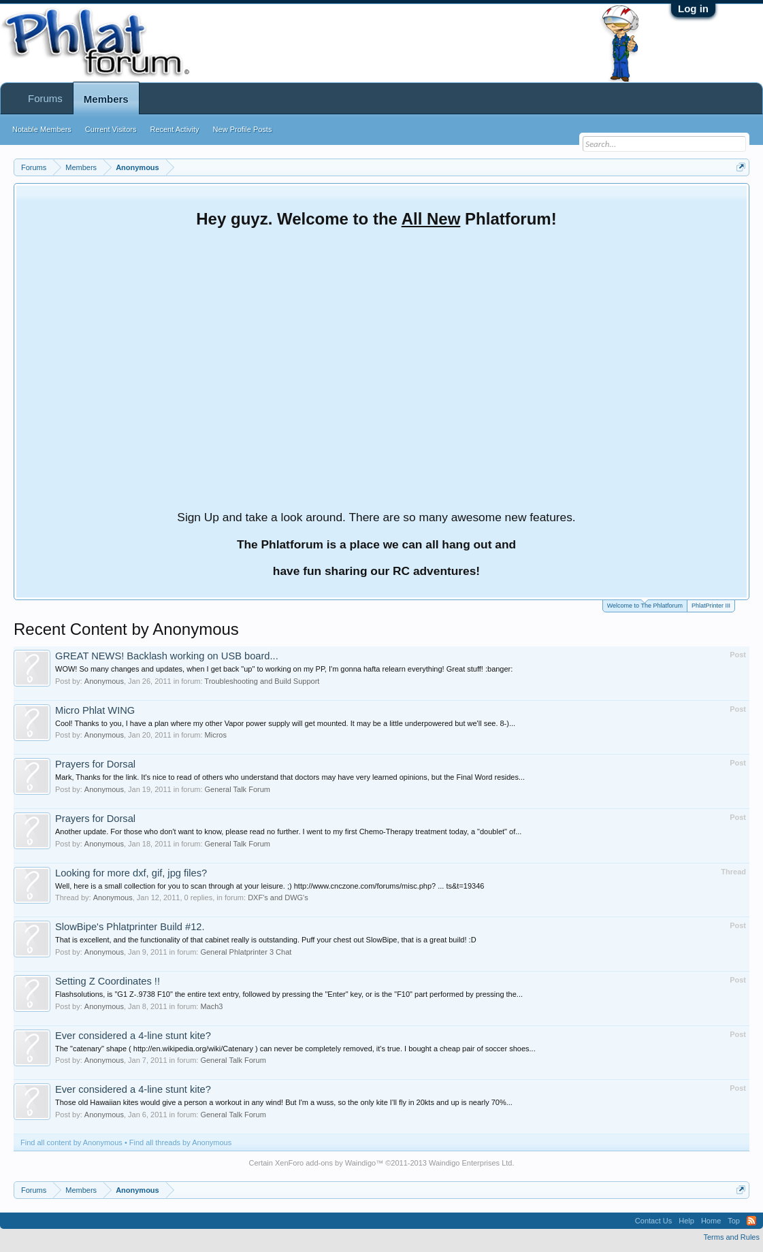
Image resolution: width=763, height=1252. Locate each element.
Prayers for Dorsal (95, 764)
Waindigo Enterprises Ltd (471, 1163)
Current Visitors (111, 129)
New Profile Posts (242, 129)
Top (734, 1221)
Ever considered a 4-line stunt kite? (133, 1035)
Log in (693, 8)
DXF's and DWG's (278, 897)
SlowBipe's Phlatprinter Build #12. (130, 926)
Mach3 (211, 1006)
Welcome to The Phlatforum (645, 604)
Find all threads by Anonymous (180, 1142)
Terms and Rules (731, 1237)
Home (711, 1221)
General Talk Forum (237, 789)
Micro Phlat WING (95, 710)
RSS (751, 1220)
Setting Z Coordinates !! (107, 981)
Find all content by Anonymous (71, 1142)
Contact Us (653, 1221)
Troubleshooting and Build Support (261, 681)
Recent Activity (174, 129)
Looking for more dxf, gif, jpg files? (131, 873)
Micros (216, 735)
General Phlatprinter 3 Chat (245, 952)
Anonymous (104, 681)
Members (106, 99)
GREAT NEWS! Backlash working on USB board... (166, 655)
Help (686, 1221)
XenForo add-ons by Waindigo (325, 1163)
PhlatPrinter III (711, 605)
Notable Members (41, 129)
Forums (45, 98)
